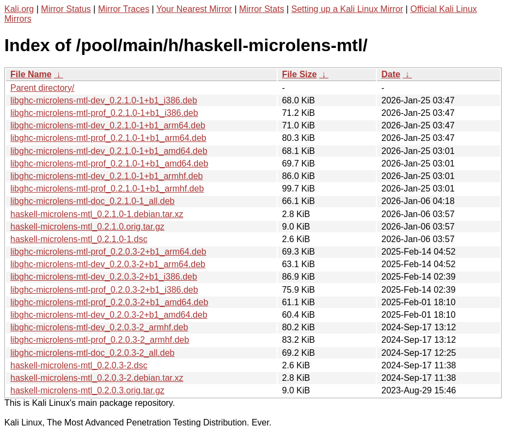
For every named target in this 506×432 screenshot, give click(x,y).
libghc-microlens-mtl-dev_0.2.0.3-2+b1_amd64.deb (109, 314)
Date (390, 74)
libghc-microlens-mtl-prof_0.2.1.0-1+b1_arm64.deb (108, 138)
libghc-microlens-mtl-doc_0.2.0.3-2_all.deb (92, 352)
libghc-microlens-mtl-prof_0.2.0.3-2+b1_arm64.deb (108, 251)
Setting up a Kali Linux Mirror (347, 9)
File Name (31, 74)
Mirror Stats (261, 9)
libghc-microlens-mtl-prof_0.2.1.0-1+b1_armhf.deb (107, 188)
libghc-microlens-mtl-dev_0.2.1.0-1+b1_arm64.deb (107, 125)
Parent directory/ (42, 87)
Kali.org (19, 9)
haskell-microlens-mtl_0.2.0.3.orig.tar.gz (87, 390)
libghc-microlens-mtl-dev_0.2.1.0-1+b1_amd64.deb (109, 151)
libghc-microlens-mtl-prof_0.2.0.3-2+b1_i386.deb (104, 289)
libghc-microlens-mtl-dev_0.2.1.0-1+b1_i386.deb (103, 100)
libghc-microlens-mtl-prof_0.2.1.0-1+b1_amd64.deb (109, 163)
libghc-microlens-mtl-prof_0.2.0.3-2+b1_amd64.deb (109, 302)
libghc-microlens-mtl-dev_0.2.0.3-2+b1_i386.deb (103, 276)
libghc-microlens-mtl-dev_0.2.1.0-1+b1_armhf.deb (106, 176)
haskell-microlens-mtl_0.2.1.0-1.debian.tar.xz (96, 214)
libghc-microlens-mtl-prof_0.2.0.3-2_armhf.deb (99, 339)
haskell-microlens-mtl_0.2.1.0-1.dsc (79, 239)
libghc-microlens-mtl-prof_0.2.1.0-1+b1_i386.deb (104, 113)
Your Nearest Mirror (194, 9)
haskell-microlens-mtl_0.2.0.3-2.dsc (79, 365)
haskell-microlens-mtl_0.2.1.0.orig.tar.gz (87, 226)
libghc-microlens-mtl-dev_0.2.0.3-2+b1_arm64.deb (107, 264)
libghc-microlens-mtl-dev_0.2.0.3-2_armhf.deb (99, 327)
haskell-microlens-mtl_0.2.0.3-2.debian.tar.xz (96, 377)
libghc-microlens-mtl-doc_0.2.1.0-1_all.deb (92, 201)
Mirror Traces (123, 9)
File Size (299, 74)
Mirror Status (66, 9)
